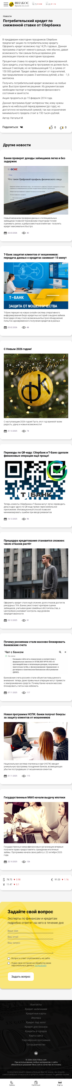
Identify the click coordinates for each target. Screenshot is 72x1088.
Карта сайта (36, 1035)
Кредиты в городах (36, 1031)
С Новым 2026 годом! (18, 349)
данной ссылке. (62, 1074)
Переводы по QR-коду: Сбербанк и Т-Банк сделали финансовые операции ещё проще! (36, 454)
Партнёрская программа (36, 1040)
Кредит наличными (36, 1009)
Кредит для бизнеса (36, 1026)
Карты (60, 1085)
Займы (12, 1085)
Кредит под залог (36, 1022)
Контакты (36, 1004)
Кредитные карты (36, 1013)
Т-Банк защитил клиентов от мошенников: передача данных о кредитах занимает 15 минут (35, 256)
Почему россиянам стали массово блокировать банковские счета (34, 643)
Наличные (36, 1085)
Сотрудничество (36, 1044)
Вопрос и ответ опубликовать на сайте (29, 958)
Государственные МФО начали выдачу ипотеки (34, 797)
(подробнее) (41, 965)
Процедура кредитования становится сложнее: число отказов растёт (34, 542)
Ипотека (36, 1017)
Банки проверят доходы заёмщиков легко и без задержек (34, 160)
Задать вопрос (20, 976)
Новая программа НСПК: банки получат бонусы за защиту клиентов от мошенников (34, 716)
